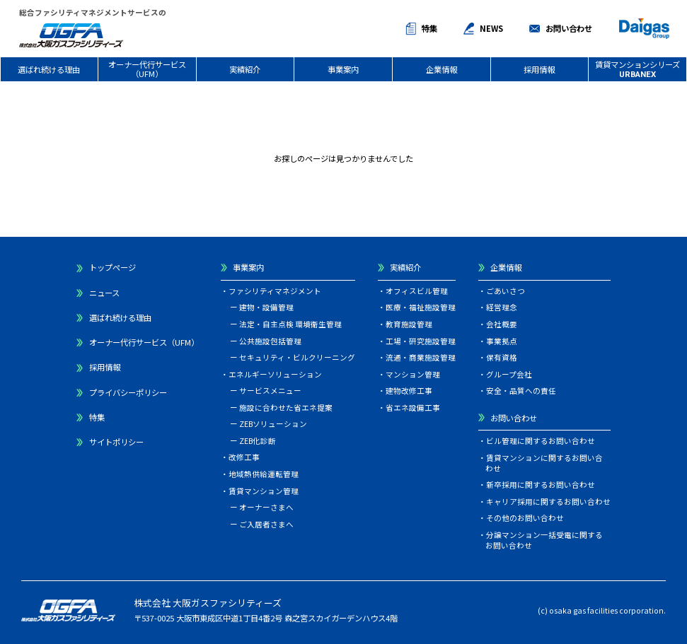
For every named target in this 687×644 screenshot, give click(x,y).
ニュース (104, 292)
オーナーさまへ (266, 507)
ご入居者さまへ (266, 524)
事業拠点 (501, 341)
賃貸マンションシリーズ (637, 69)
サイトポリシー (116, 441)
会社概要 (501, 324)
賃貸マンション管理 (264, 491)
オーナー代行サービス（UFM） (147, 69)
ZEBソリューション (273, 423)
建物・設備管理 (266, 307)
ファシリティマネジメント (275, 291)
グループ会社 (509, 374)
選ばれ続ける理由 (49, 69)
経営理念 (501, 307)
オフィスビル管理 (417, 291)
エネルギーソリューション (275, 374)
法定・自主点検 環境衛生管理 (290, 324)
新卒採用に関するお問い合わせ (540, 484)
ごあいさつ (505, 291)
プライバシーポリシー (128, 392)
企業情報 (441, 69)
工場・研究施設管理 (421, 341)
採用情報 (539, 69)
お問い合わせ (568, 28)
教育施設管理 (409, 324)
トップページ (112, 267)
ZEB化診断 (257, 440)
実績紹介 (244, 69)
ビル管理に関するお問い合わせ (540, 440)
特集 (429, 28)
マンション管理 (413, 374)
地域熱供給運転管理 (264, 474)
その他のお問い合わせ (525, 518)
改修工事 (244, 457)
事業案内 (343, 69)
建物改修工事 (409, 390)
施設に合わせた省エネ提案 (286, 407)
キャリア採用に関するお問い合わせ (548, 501)
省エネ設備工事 (413, 407)
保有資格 (501, 357)
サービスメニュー (270, 390)
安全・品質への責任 (521, 390)
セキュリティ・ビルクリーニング (297, 357)
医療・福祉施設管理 (421, 307)
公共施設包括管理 (270, 341)
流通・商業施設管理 (421, 357)
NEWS (491, 28)
